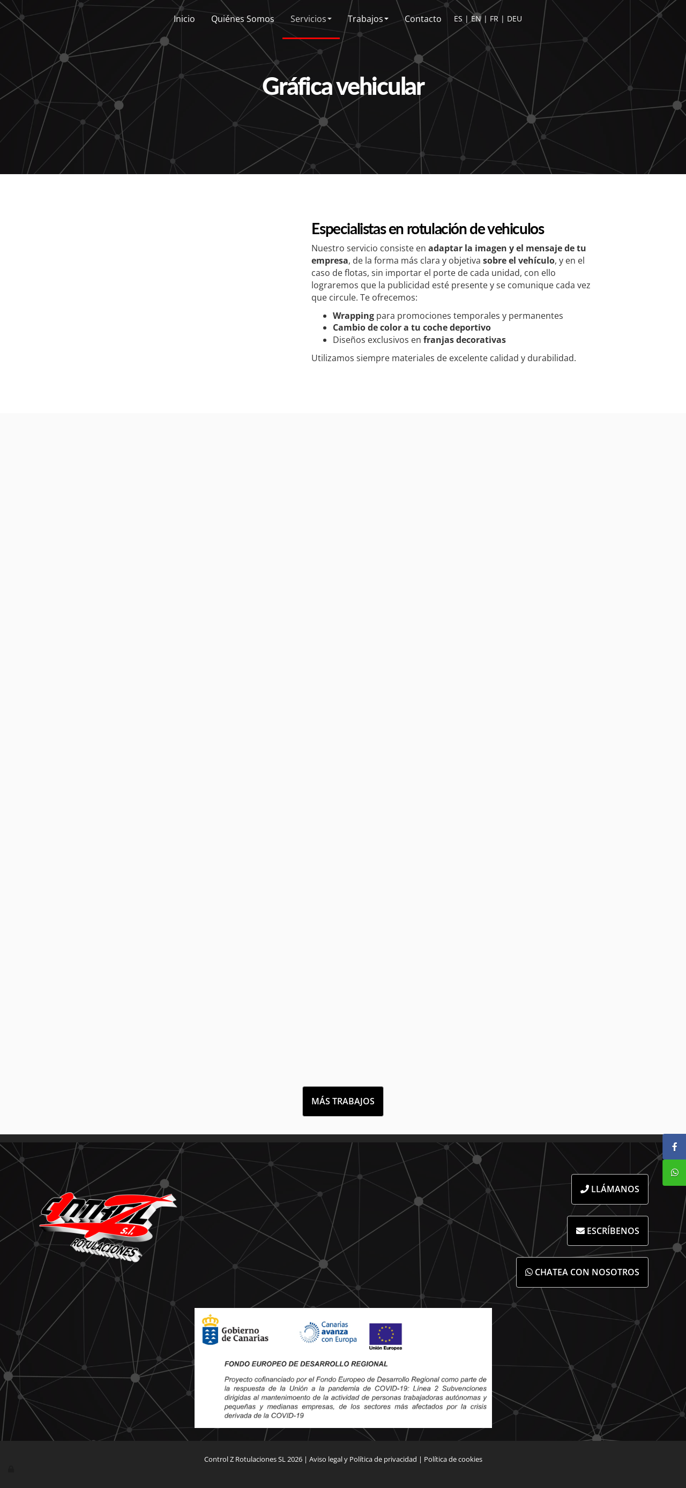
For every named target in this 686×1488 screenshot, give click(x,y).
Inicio (184, 19)
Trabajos (368, 19)
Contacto (423, 19)
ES (458, 18)
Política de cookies (453, 1459)
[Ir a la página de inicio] (8, 19)
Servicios (311, 19)
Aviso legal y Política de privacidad (363, 1459)
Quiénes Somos (242, 19)
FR (494, 18)
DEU (514, 18)
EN (476, 18)
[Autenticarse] (12, 1469)
